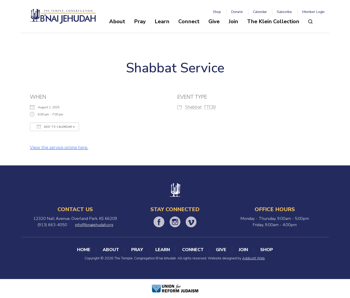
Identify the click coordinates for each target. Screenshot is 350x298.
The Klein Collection (273, 21)
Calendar (260, 11)
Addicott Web (253, 258)
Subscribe (284, 11)
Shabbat (193, 107)
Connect (189, 21)
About (117, 21)
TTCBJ (210, 107)
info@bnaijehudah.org (94, 224)
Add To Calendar (54, 127)
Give (214, 21)
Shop (217, 11)
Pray (140, 21)
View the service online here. (59, 147)
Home (83, 250)
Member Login (313, 11)
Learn (162, 21)
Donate (237, 11)
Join (233, 21)
